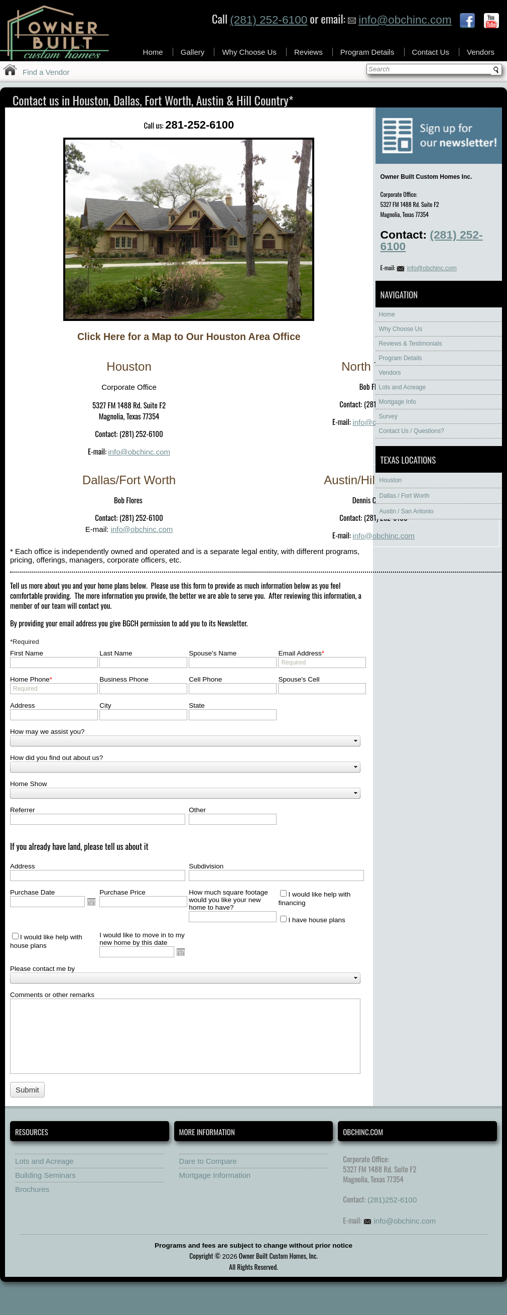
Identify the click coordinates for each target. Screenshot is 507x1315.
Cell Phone (205, 679)
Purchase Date (32, 892)
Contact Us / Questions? (411, 430)
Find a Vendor (46, 72)
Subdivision (206, 866)
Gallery (193, 52)
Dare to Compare (208, 1161)
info (358, 422)
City (105, 705)
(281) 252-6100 (268, 20)
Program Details (367, 52)
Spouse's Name (212, 653)
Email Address (301, 653)
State (197, 705)
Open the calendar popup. (91, 901)
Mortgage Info (397, 401)
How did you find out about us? (56, 757)
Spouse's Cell (298, 679)
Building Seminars (45, 1175)
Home (153, 52)
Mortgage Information (215, 1175)
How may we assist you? (47, 731)
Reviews (308, 52)
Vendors (480, 52)
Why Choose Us (249, 52)
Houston (390, 480)
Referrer (22, 810)
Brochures (32, 1189)
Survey (388, 416)
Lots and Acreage (402, 387)
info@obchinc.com (399, 20)
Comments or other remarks (52, 995)
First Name (26, 653)
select (355, 740)
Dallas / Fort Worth (404, 495)
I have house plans (316, 920)
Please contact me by (42, 968)
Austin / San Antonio (406, 511)
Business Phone (124, 679)
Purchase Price (122, 892)
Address (22, 705)
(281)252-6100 (392, 1199)
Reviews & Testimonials (410, 343)
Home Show (28, 784)
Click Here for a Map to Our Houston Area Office (189, 336)
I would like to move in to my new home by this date (142, 938)
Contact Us (430, 52)
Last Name (115, 653)
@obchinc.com (148, 529)
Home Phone (31, 679)
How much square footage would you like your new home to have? (228, 900)
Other (197, 810)
